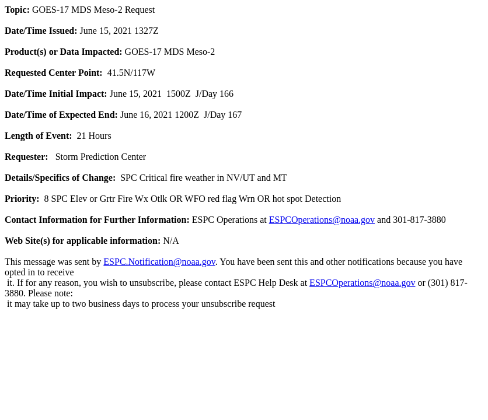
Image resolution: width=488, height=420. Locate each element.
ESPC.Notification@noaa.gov (159, 262)
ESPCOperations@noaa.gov (322, 220)
